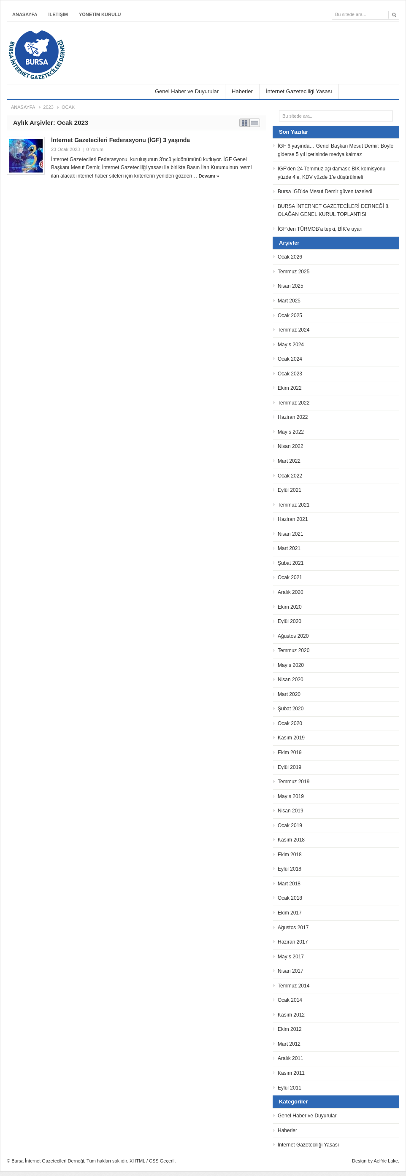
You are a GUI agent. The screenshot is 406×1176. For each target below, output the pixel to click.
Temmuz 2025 (293, 272)
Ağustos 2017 (293, 928)
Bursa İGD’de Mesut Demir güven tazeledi (325, 191)
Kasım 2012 (291, 1015)
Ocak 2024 (290, 359)
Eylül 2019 (289, 767)
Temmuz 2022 (293, 403)
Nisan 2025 (290, 286)
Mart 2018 (289, 884)
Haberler (242, 91)
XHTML (137, 1160)
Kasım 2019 (291, 738)
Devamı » (209, 175)
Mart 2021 (289, 548)
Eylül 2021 (289, 490)
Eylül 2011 (289, 1088)
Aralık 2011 (290, 1058)
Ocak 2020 (290, 723)
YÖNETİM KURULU (100, 14)
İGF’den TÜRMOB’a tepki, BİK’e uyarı (320, 229)
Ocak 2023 (290, 374)
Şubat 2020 (290, 709)
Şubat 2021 (290, 563)
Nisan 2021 (290, 534)
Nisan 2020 (290, 679)
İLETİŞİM (58, 14)
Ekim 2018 (290, 855)
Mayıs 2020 (291, 665)
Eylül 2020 (289, 621)
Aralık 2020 (290, 592)
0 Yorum (94, 149)
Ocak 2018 (290, 898)
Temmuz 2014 (293, 986)
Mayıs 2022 (291, 432)
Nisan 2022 (290, 446)
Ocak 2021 (290, 577)
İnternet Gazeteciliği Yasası (299, 91)
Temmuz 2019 (293, 782)
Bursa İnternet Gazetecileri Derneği (79, 43)
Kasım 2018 (291, 840)
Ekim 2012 (290, 1029)
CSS (154, 1160)
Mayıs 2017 (291, 957)
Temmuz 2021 (293, 505)
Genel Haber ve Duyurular (187, 91)
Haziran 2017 (293, 942)
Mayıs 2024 (291, 345)
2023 (48, 107)
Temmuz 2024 (293, 330)
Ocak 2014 (290, 1000)
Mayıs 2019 (291, 796)
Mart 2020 (289, 694)
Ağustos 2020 (293, 636)
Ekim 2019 (290, 752)
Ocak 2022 (290, 476)
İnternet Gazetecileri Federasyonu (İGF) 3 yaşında (120, 140)
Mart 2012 (289, 1044)
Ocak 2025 (290, 315)
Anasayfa (25, 14)
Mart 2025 (289, 301)
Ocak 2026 (290, 257)
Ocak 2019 (290, 825)
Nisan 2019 (290, 811)
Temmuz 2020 (293, 650)
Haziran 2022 (293, 417)
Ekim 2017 (290, 913)
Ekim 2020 (290, 607)
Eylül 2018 (289, 869)
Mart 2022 (289, 461)
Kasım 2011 (291, 1073)
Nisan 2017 (290, 971)
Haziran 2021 (293, 519)
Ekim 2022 (290, 388)
